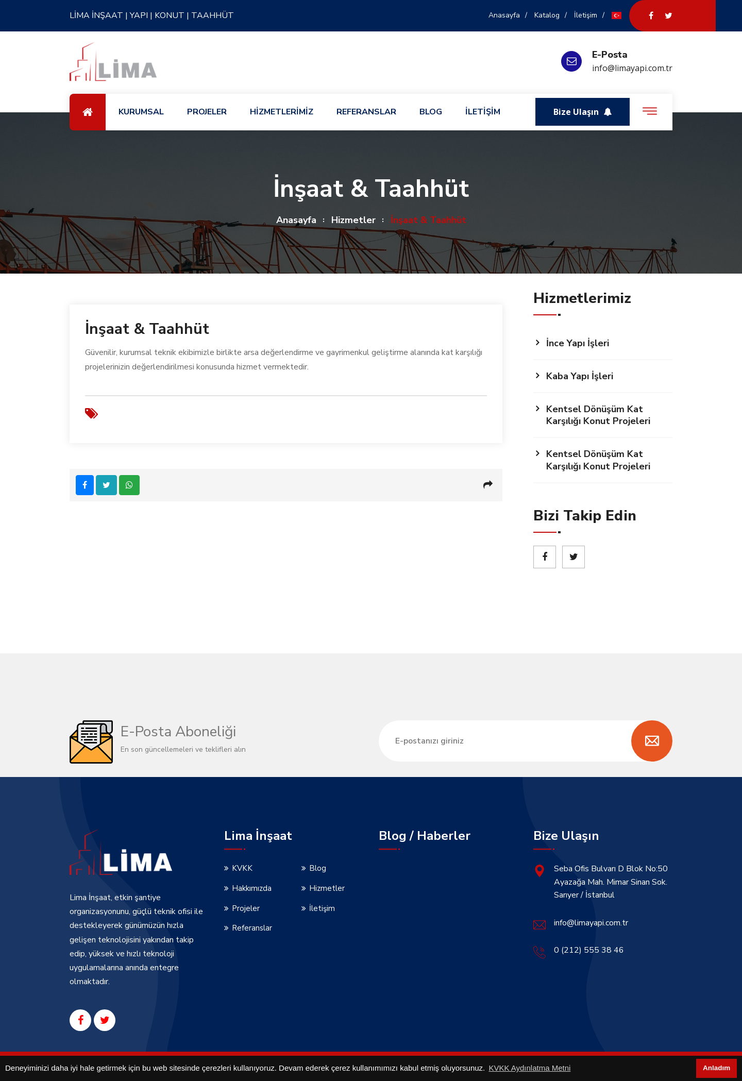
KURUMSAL (141, 111)
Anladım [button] (716, 1068)
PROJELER (207, 111)
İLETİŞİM (482, 111)
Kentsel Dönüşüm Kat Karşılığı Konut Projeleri (598, 415)
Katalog (547, 15)
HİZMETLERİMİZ (281, 111)
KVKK (242, 868)
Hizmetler (353, 220)
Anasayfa (504, 15)
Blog (317, 868)
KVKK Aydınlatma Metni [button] (529, 1067)
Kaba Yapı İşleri (579, 376)
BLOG (430, 111)
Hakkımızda (252, 888)
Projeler (246, 908)
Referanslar (252, 928)
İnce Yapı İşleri (577, 343)
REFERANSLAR (366, 111)
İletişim (585, 15)
